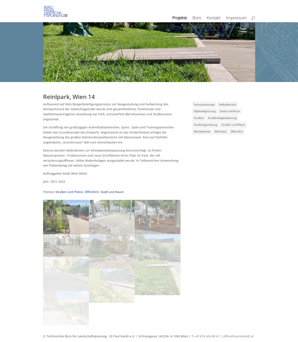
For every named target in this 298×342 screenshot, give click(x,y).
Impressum (236, 18)
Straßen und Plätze (69, 192)
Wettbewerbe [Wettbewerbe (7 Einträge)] (202, 131)
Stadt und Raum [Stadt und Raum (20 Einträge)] (230, 111)
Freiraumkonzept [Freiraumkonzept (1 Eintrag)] (204, 104)
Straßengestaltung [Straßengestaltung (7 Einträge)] (205, 125)
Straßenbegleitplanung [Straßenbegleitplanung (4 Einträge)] (222, 118)
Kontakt (213, 18)
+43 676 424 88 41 (207, 336)
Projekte (179, 18)
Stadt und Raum (112, 192)
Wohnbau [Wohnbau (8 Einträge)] (221, 131)
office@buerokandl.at (238, 336)
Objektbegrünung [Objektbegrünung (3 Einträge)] (205, 111)
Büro (196, 18)
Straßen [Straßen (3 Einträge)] (199, 118)
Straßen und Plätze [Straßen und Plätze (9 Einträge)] (233, 125)
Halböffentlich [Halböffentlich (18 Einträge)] (227, 104)
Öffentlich (92, 192)
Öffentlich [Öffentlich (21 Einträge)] (237, 131)
